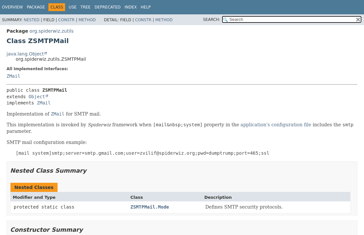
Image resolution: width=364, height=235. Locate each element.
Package (36, 7)
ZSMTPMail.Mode (149, 207)
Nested (31, 20)
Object (36, 96)
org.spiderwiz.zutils (51, 31)
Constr (66, 20)
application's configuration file (275, 124)
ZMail (13, 76)
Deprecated (108, 7)
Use (73, 7)
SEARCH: (211, 19)
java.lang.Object (25, 53)
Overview (12, 7)
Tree (85, 7)
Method (87, 20)
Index (131, 7)
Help (146, 7)
